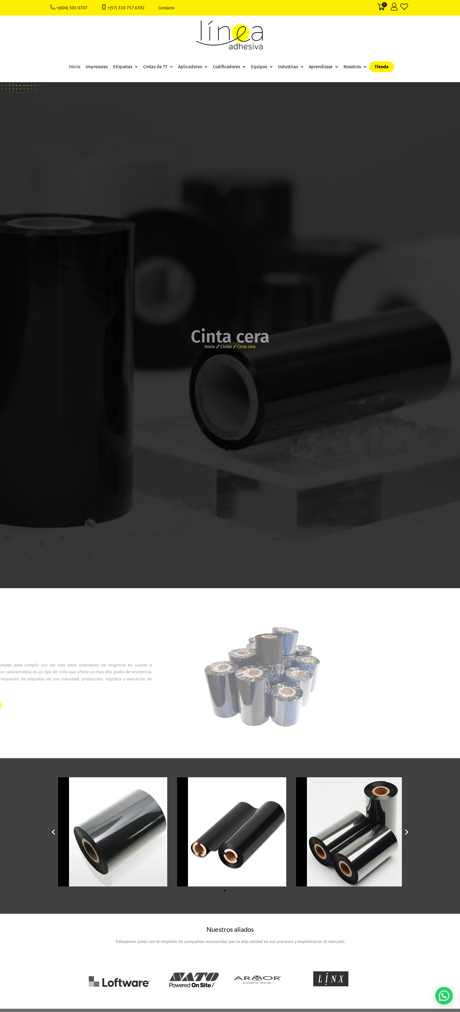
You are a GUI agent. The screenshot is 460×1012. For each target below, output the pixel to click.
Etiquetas (125, 66)
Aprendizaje (323, 66)
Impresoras (97, 66)
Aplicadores (192, 66)
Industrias (290, 66)
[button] (53, 832)
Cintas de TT (158, 66)
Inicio (74, 66)
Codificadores (229, 66)
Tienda (382, 66)
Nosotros (354, 66)
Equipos (262, 66)
